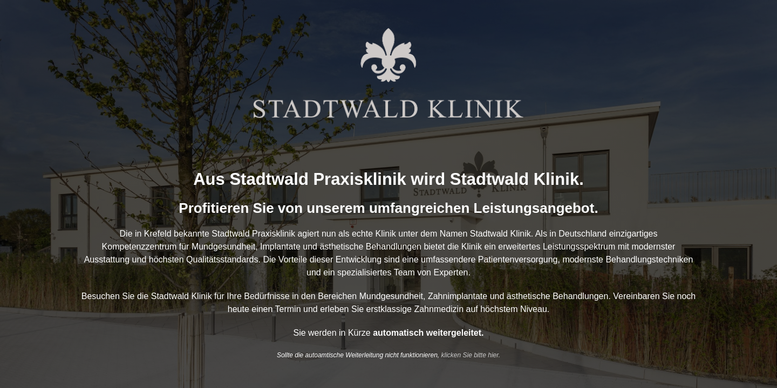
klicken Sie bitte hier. (471, 355)
